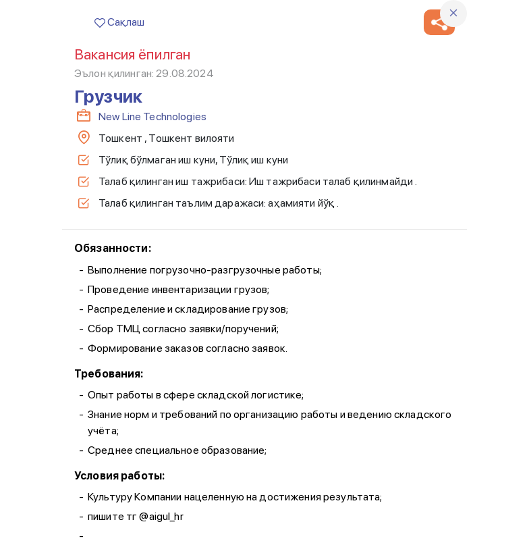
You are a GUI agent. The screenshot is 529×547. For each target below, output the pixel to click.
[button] (439, 22)
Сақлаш (119, 22)
